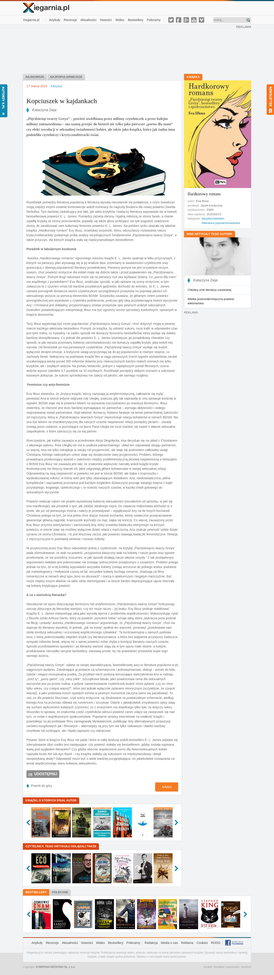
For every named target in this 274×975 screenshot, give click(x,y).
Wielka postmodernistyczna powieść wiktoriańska (211, 301)
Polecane (60, 892)
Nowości (106, 20)
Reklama (187, 943)
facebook (178, 20)
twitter (171, 20)
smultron (246, 967)
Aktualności (88, 20)
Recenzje (70, 20)
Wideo (120, 20)
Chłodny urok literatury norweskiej (209, 290)
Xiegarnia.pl (31, 20)
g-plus (186, 20)
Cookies (202, 943)
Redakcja (151, 943)
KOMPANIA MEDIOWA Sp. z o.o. (55, 967)
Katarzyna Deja (44, 110)
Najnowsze (35, 77)
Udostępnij (45, 774)
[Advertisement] (130, 48)
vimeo (201, 20)
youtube (194, 20)
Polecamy (154, 20)
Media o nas (169, 943)
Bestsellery (135, 20)
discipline (218, 967)
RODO (215, 943)
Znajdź (248, 20)
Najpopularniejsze (66, 77)
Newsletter (270, 99)
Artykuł (166, 787)
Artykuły (54, 20)
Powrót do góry (41, 786)
